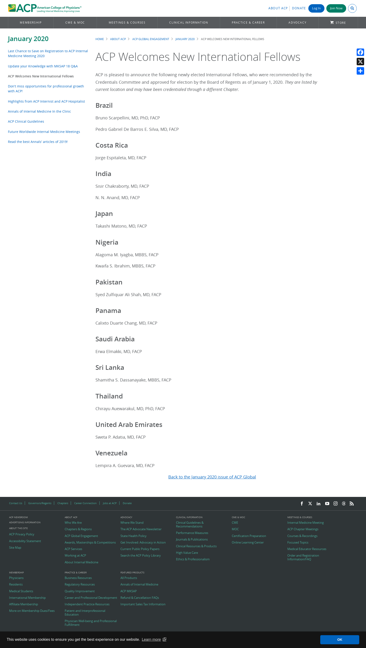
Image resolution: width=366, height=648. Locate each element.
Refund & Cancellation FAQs (139, 598)
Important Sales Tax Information (142, 604)
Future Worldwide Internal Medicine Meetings (44, 131)
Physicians (16, 578)
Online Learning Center (248, 542)
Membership (31, 22)
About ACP (278, 8)
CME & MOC (75, 22)
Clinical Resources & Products (196, 546)
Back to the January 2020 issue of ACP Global (212, 477)
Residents (16, 584)
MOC (235, 529)
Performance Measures (192, 533)
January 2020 (28, 38)
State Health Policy (133, 536)
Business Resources (78, 578)
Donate (299, 8)
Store (341, 23)
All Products (128, 578)
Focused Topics (297, 542)
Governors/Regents (39, 503)
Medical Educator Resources (306, 549)
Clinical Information (188, 22)
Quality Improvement (80, 591)
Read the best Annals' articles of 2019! (38, 141)
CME (235, 523)
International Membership (27, 598)
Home (99, 39)
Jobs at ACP (110, 503)
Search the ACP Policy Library (140, 556)
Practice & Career (248, 22)
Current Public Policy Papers (139, 549)
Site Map (15, 548)
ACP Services (73, 549)
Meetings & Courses (127, 22)
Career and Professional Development (91, 598)
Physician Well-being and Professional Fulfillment (91, 623)
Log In (316, 8)
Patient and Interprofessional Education (85, 612)
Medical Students (21, 591)
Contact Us (15, 503)
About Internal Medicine (81, 562)
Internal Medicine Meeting (305, 523)
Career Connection (85, 503)
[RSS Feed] (352, 503)
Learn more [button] (151, 639)
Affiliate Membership (23, 604)
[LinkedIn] (319, 503)
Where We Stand (132, 523)
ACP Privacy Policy (21, 534)
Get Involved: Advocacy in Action (143, 542)
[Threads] (343, 503)
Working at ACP (75, 556)
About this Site (18, 528)
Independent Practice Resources (87, 604)
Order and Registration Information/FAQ (303, 557)
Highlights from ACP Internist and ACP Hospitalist (46, 101)
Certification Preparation (249, 536)
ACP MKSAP (128, 591)
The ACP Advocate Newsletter (141, 529)
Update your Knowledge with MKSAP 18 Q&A (43, 66)
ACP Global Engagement (150, 39)
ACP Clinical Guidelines (26, 121)
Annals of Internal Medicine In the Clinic (39, 111)
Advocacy (297, 22)
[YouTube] (327, 503)
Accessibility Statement (25, 541)
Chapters (62, 503)
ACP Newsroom (18, 517)
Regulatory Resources (80, 584)
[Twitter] (310, 503)
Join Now (336, 8)
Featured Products (132, 572)
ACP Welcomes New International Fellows (41, 76)
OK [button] (339, 639)
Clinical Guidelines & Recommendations (190, 524)
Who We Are (73, 523)
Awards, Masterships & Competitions (90, 542)
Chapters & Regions (78, 529)
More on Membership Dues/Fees (32, 611)
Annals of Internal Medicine (139, 584)
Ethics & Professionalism (193, 559)
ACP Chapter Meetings (302, 529)
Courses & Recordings (302, 536)
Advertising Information (25, 522)
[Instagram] (336, 503)
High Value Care (187, 553)
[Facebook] (302, 503)
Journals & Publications (192, 539)
